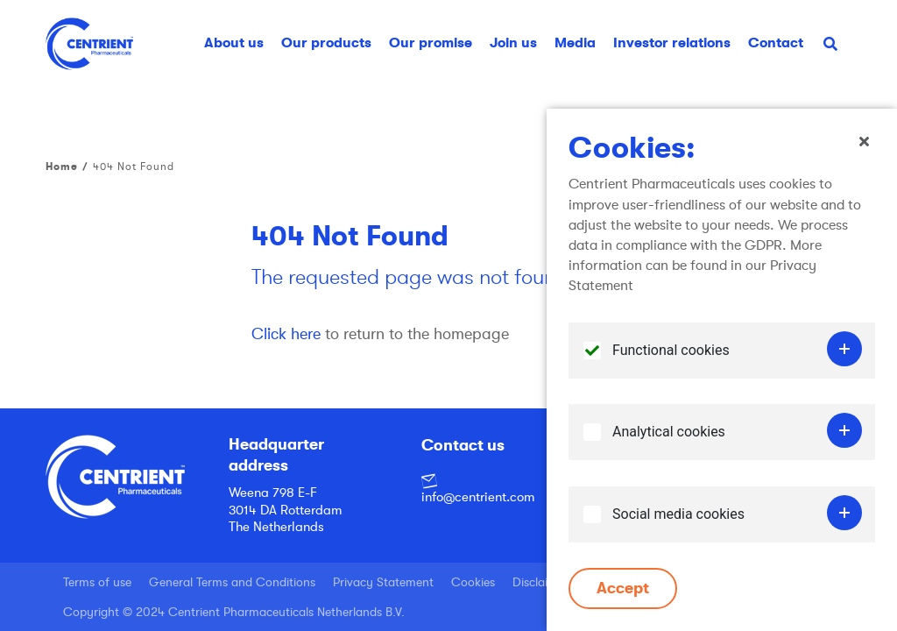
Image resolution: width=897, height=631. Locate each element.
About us (234, 43)
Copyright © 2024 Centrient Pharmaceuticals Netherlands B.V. (234, 612)
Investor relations (672, 43)
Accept (623, 596)
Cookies (473, 582)
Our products (326, 43)
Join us (513, 43)
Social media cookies (678, 521)
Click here (286, 334)
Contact (775, 43)
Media (575, 43)
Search (837, 50)
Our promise (430, 43)
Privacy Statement (383, 582)
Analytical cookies (668, 439)
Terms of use (97, 582)
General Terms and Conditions (232, 582)
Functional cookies (671, 357)
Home (62, 166)
